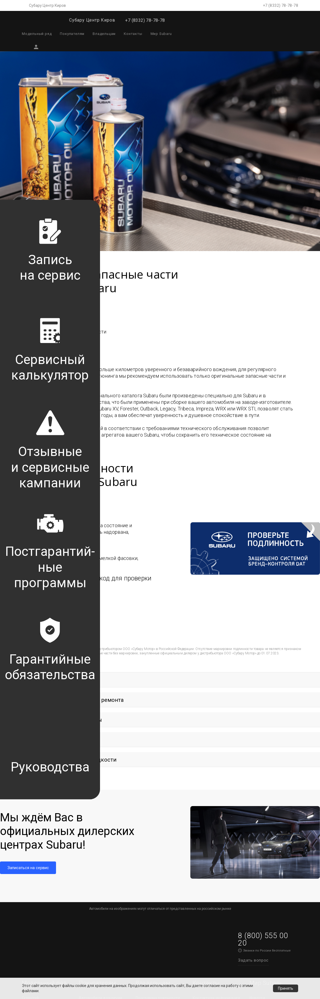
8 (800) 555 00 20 (263, 740)
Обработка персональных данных (273, 891)
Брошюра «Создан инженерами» (266, 864)
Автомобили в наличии (100, 798)
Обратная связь (151, 889)
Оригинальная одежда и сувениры (102, 842)
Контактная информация (216, 798)
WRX (26, 829)
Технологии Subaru (267, 808)
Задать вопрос (253, 760)
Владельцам (104, 34)
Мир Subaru (161, 34)
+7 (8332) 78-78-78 (280, 5)
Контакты (133, 34)
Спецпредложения (97, 819)
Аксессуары (90, 829)
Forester (29, 808)
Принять (285, 988)
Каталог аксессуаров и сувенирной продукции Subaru (157, 921)
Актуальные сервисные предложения (158, 902)
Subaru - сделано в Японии (267, 848)
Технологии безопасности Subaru (269, 822)
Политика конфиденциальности (270, 907)
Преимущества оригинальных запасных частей (158, 873)
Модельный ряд (37, 34)
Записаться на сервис (213, 808)
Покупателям (72, 34)
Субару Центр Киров (47, 5)
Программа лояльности (158, 798)
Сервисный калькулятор (158, 824)
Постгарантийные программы (152, 811)
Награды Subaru (264, 877)
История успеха (264, 835)
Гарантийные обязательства (150, 854)
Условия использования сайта (168, 968)
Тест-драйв (89, 856)
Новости (257, 798)
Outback (29, 819)
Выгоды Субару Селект (100, 808)
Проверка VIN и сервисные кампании (155, 838)
